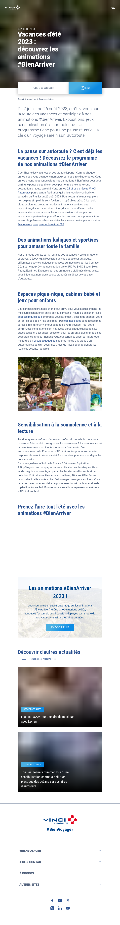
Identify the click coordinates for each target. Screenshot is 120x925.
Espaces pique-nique (30, 316)
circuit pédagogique (45, 340)
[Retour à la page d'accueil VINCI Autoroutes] (12, 7)
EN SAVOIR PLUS (60, 627)
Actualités (31, 99)
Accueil (21, 99)
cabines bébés (72, 320)
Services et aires (46, 99)
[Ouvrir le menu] (112, 7)
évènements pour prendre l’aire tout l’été (41, 224)
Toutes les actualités (42, 659)
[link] (52, 900)
